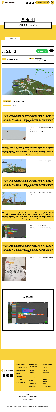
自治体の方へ (45, 383)
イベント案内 (19, 379)
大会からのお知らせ (20, 370)
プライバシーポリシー (47, 386)
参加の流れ (32, 368)
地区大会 (32, 370)
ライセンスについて (47, 374)
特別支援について (33, 383)
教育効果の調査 (46, 372)
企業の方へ (45, 379)
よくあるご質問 (32, 377)
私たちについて (33, 374)
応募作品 (31, 380)
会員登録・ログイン (42, 2)
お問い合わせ (19, 376)
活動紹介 (18, 373)
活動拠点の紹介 (32, 386)
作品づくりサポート (20, 382)
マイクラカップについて (21, 367)
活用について (45, 370)
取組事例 (45, 381)
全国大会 (32, 372)
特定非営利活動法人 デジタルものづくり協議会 (28, 396)
